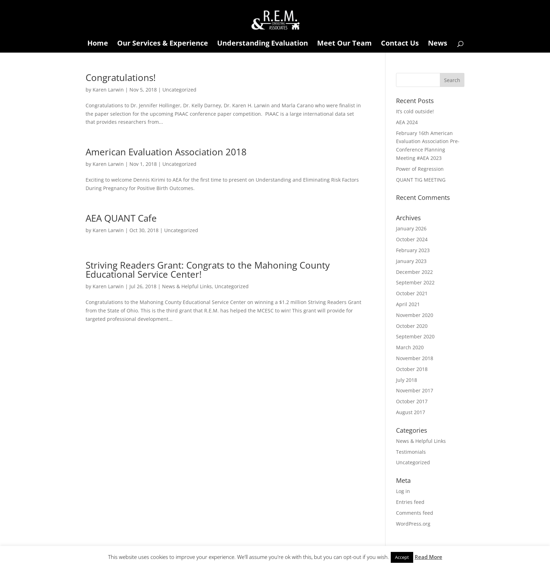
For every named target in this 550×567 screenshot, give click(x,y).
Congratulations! (121, 77)
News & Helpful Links (187, 286)
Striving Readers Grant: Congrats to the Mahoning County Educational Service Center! (208, 270)
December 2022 (414, 272)
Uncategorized (179, 89)
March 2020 (410, 347)
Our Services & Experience (162, 44)
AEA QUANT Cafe (121, 218)
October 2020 (412, 326)
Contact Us (400, 44)
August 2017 (410, 412)
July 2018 (406, 380)
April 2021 (408, 304)
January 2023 (411, 261)
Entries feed (410, 502)
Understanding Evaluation (262, 44)
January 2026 (411, 228)
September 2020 (415, 336)
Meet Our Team (344, 44)
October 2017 (412, 401)
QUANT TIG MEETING (420, 179)
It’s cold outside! (415, 111)
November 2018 (414, 358)
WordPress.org (413, 523)
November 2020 (414, 315)
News (437, 44)
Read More (428, 556)
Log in (403, 491)
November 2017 (414, 390)
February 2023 (413, 250)
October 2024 (412, 239)
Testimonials (411, 451)
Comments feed (414, 512)
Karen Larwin (108, 89)
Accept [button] (402, 557)
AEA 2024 (407, 122)
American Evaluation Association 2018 (166, 152)
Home (97, 44)
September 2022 (415, 282)
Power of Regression (420, 169)
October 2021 (412, 293)
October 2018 (412, 369)
